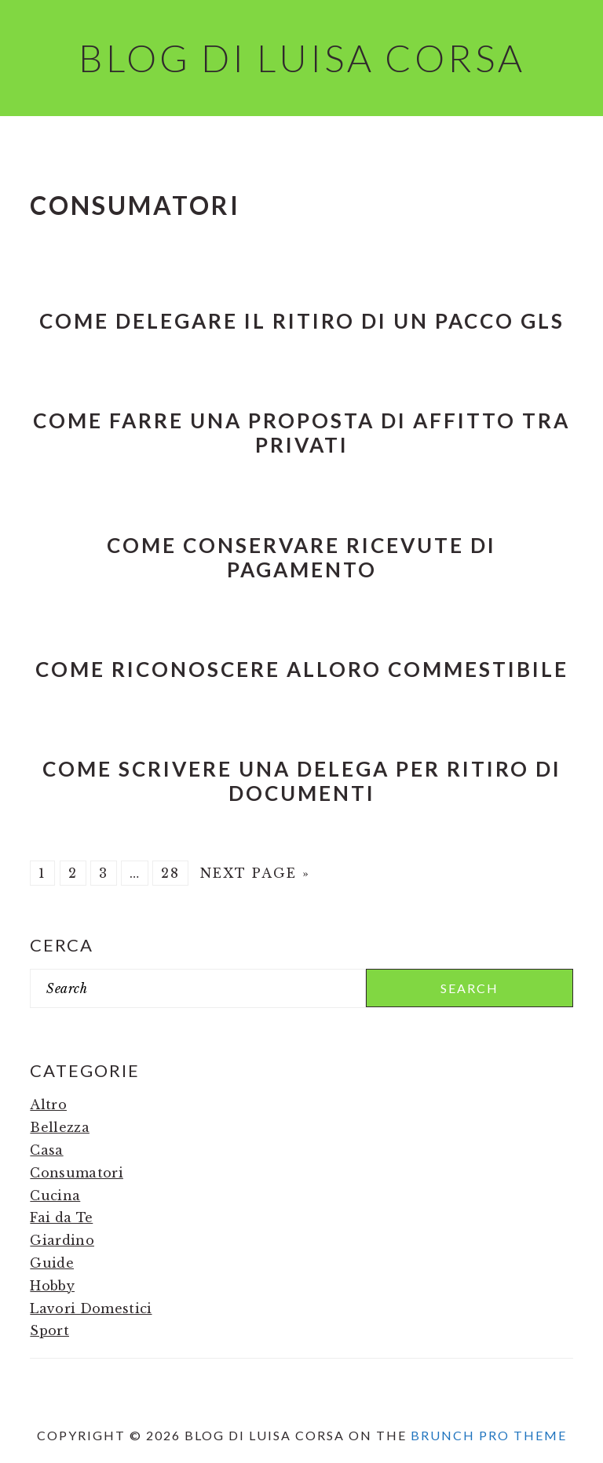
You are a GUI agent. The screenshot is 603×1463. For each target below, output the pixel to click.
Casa (46, 1150)
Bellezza (60, 1127)
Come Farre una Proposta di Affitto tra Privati (301, 432)
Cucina (55, 1195)
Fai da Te (61, 1217)
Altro (48, 1104)
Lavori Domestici (91, 1308)
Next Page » (255, 873)
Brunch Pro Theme (489, 1435)
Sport (49, 1330)
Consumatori (76, 1173)
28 (170, 873)
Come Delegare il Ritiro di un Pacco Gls (302, 320)
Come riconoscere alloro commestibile (301, 669)
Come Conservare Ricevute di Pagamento (301, 557)
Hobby (52, 1286)
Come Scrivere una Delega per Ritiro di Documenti (301, 781)
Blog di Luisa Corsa (302, 57)
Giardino (62, 1240)
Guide (52, 1263)
